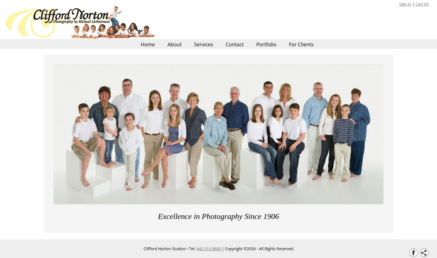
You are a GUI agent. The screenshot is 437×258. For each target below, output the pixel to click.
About (174, 44)
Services (203, 44)
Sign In (405, 4)
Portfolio (266, 44)
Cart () (422, 4)
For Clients (301, 44)
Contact (235, 44)
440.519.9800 (209, 248)
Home (148, 44)
